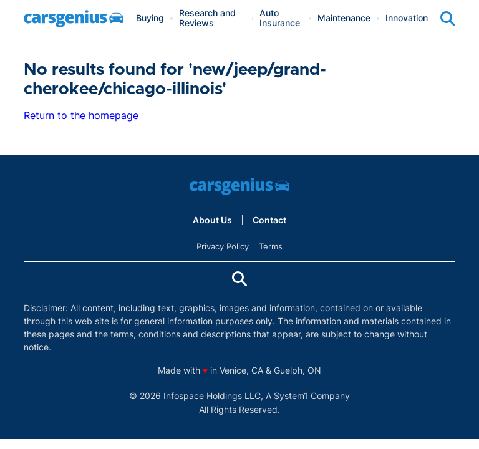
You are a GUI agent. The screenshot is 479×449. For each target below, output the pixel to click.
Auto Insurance (279, 18)
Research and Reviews (207, 18)
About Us (212, 220)
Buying (150, 18)
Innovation (406, 18)
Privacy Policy (222, 246)
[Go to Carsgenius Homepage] (73, 18)
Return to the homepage (81, 115)
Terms (271, 246)
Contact (269, 220)
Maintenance (343, 18)
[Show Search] (447, 18)
